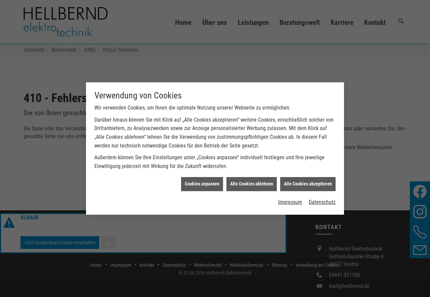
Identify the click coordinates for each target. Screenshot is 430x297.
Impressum (290, 200)
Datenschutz (322, 200)
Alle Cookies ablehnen (251, 182)
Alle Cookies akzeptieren (308, 182)
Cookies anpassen (202, 182)
